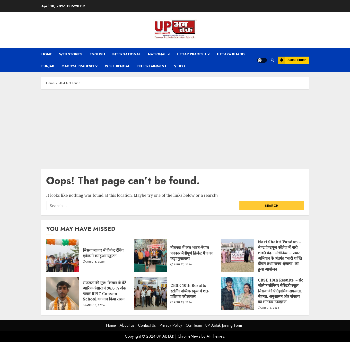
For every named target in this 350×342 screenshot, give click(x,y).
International (126, 54)
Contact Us (147, 325)
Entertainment (152, 66)
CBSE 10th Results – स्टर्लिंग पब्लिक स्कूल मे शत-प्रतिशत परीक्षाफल (150, 293)
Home (46, 54)
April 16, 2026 (95, 305)
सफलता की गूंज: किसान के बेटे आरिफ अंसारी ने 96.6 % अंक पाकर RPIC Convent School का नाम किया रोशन (62, 293)
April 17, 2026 (183, 264)
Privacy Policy (170, 325)
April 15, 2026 (183, 302)
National (157, 54)
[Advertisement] (175, 128)
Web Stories (70, 54)
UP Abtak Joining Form (223, 325)
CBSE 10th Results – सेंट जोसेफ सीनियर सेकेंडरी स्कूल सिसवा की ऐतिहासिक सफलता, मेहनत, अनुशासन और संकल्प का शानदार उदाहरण (237, 293)
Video (179, 66)
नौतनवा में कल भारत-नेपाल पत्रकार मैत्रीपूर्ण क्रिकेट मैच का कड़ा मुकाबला (150, 255)
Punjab (47, 66)
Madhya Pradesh (77, 66)
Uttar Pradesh (191, 54)
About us (127, 325)
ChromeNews (189, 336)
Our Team (194, 325)
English (97, 54)
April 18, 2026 (95, 262)
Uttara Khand (231, 54)
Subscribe (292, 60)
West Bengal (117, 66)
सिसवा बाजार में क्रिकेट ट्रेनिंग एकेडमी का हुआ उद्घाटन (62, 255)
